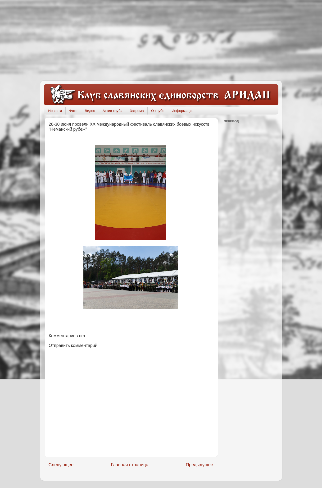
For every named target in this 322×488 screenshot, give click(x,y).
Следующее (61, 464)
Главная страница (130, 464)
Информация (183, 111)
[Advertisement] (161, 40)
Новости (55, 111)
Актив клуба (112, 111)
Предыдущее (199, 464)
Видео (90, 111)
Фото (73, 111)
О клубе (157, 111)
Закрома (137, 111)
